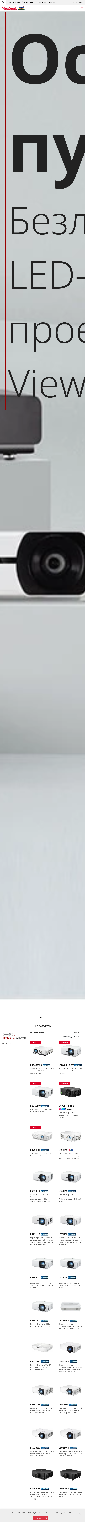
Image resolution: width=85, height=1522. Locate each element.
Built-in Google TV (14, 1211)
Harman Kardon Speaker (13, 1206)
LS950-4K (35, 1488)
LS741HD (35, 1320)
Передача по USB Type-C (14, 1245)
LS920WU (35, 1447)
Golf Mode (10, 1267)
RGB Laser (10, 1063)
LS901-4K (35, 1404)
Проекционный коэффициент (11, 1170)
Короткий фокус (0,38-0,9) (13, 1182)
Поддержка (77, 2)
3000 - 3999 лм (12, 1151)
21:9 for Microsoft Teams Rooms (14, 1271)
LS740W (63, 1277)
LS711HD (35, 1234)
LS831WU (64, 1320)
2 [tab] (44, 1017)
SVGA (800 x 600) (13, 1113)
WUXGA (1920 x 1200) (15, 1128)
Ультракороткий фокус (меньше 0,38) (14, 1189)
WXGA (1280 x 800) (14, 1120)
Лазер (8, 1059)
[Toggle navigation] (82, 8)
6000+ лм (10, 1162)
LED (8, 1052)
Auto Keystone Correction (12, 1258)
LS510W (63, 1149)
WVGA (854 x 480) (14, 1110)
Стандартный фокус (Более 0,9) (15, 1176)
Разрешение (10, 1106)
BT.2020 (9, 1221)
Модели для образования (21, 2)
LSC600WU (36, 1065)
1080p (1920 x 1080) (15, 1124)
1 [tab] (40, 1017)
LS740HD (35, 1277)
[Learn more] (14, 1035)
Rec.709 (9, 1224)
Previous (2, 465)
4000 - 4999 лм (12, 1155)
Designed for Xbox (14, 1228)
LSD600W (35, 1105)
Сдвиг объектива (14, 1263)
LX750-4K (35, 1149)
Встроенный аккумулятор (11, 1215)
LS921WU (64, 1447)
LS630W (63, 1190)
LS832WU (35, 1361)
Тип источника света (15, 1049)
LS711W (63, 1234)
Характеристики (12, 1197)
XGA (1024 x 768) (13, 1117)
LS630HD (35, 1190)
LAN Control (11, 1276)
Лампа (9, 1056)
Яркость (8, 1141)
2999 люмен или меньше (13, 1146)
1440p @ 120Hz (13, 1231)
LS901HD (64, 1404)
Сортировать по (76, 1032)
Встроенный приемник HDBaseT (14, 1281)
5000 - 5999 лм (12, 1158)
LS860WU (64, 1361)
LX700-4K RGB (66, 1105)
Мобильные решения (15, 1099)
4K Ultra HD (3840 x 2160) (14, 1133)
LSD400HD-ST (66, 1065)
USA (39, 1518)
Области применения (15, 1070)
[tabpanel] (42, 505)
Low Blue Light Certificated (12, 1252)
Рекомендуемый (70, 1036)
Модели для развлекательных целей (13, 1087)
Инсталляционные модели (14, 1094)
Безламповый (12, 1201)
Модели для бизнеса (48, 2)
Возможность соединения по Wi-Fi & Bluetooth (15, 1238)
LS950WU (64, 1488)
